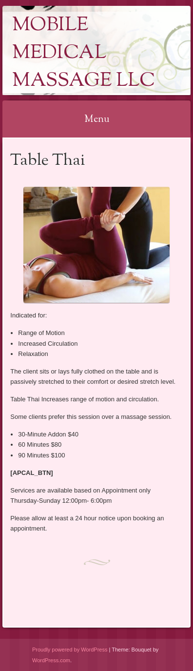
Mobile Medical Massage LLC (83, 53)
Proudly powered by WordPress (69, 649)
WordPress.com (51, 660)
